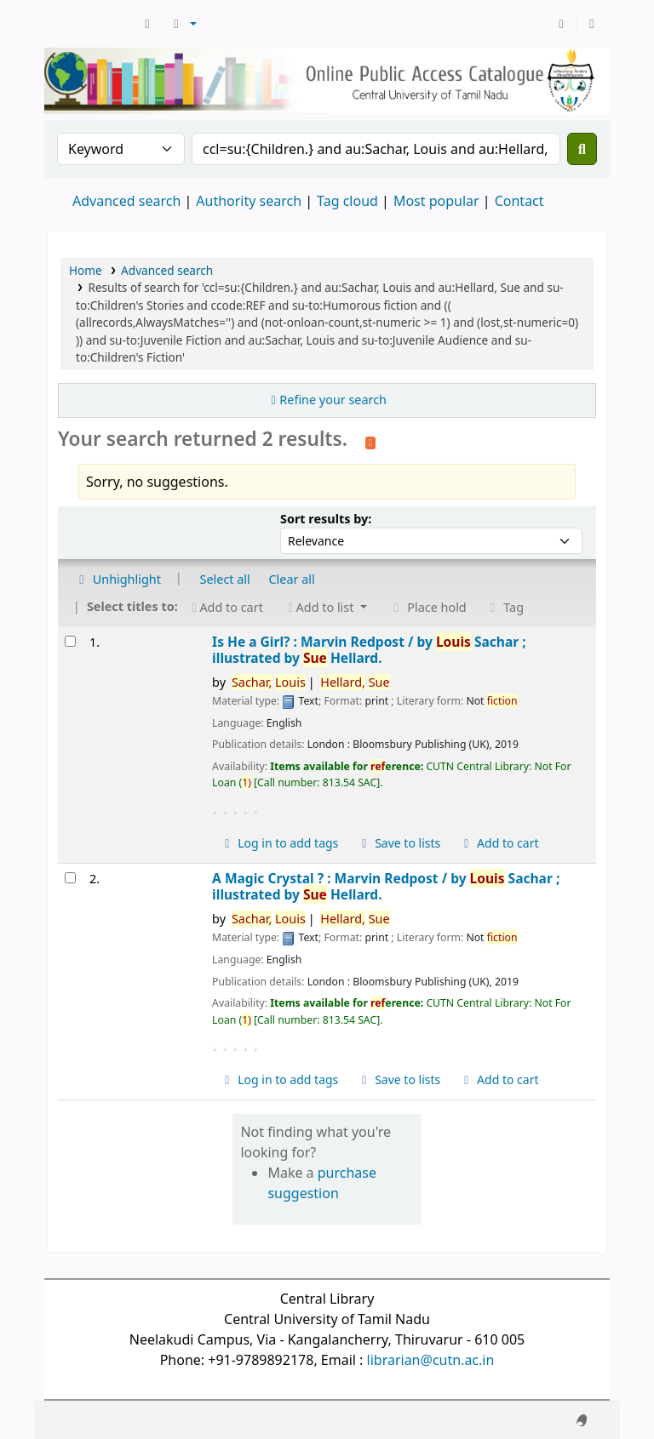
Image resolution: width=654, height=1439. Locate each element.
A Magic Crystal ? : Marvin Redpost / (385, 887)
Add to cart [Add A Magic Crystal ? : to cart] (499, 1079)
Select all (225, 579)
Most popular (436, 200)
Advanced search (126, 200)
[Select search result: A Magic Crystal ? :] (70, 877)
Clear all (292, 579)
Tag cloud (347, 200)
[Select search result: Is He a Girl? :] (70, 641)
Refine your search (333, 399)
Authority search (248, 200)
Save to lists (398, 843)
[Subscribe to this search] (370, 441)
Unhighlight (117, 579)
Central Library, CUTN (90, 24)
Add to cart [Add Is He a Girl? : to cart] (499, 843)
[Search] (582, 149)
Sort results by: (325, 519)
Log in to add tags (279, 843)
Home (85, 270)
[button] (147, 24)
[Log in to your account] (561, 24)
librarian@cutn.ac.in (431, 1359)
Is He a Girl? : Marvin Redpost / (369, 650)
